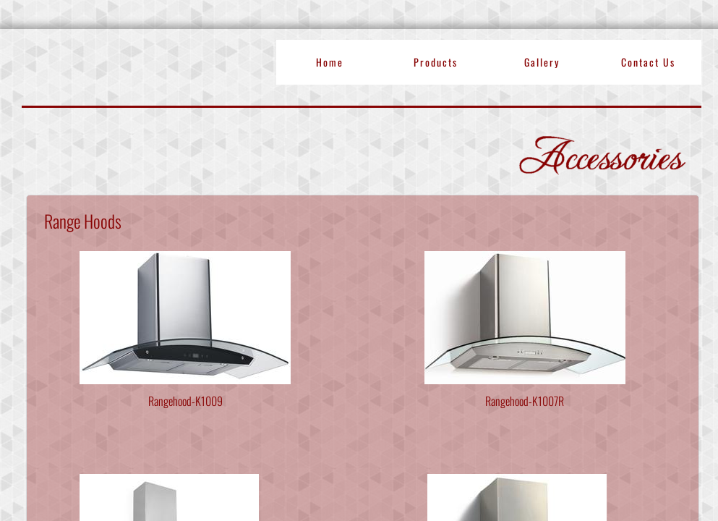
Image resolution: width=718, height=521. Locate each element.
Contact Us (648, 61)
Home (329, 61)
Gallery (542, 61)
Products (436, 61)
